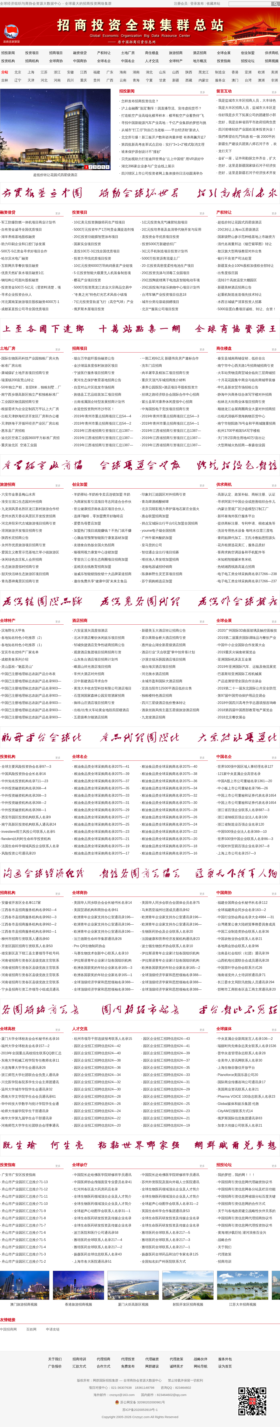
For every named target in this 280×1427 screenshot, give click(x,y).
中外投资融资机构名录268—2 (23, 802)
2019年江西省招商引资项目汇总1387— (103, 430)
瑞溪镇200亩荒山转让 (17, 380)
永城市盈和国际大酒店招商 (162, 681)
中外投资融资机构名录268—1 (23, 810)
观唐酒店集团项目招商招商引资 (97, 652)
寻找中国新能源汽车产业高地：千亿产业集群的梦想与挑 (163, 123)
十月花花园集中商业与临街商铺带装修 (246, 380)
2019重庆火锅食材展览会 (237, 652)
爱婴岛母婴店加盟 (87, 523)
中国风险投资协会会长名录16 (23, 774)
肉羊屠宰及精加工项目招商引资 (165, 373)
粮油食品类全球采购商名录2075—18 (169, 846)
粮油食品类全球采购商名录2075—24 (169, 824)
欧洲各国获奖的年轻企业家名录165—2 (171, 967)
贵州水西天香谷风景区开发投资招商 (28, 516)
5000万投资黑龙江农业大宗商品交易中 (103, 287)
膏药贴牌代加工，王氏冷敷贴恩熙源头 (246, 538)
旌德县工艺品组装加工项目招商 (97, 394)
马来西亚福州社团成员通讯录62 (166, 910)
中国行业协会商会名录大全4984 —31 (246, 917)
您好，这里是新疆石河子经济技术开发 (247, 174)
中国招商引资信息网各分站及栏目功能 (247, 1189)
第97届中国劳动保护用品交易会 (242, 695)
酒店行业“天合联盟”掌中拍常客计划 (168, 652)
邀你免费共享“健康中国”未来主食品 (100, 581)
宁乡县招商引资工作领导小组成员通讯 (30, 989)
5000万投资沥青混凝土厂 (161, 258)
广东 (109, 72)
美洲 (274, 72)
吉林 (4, 80)
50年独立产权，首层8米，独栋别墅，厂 (31, 387)
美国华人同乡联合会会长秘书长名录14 (103, 902)
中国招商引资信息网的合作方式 (241, 1203)
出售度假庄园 (228, 273)
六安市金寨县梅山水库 (18, 494)
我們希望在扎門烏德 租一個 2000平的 (246, 137)
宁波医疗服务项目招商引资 (94, 373)
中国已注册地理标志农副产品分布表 (28, 674)
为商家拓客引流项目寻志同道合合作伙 (103, 501)
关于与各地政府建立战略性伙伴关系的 (247, 1211)
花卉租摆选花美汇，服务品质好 (241, 545)
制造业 (220, 72)
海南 (123, 72)
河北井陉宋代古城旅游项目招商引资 (28, 523)
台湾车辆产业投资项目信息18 (164, 294)
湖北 (149, 72)
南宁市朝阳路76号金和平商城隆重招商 (247, 423)
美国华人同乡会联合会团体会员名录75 (171, 902)
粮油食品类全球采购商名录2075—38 (169, 774)
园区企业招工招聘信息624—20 (97, 1125)
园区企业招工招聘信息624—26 (97, 1104)
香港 (235, 72)
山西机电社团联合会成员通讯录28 (243, 960)
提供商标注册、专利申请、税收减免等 (246, 523)
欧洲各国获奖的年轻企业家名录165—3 (103, 967)
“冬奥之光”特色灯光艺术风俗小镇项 (100, 294)
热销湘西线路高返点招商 (236, 567)
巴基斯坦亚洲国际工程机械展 (240, 674)
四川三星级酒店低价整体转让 (164, 703)
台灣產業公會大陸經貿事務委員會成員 (246, 924)
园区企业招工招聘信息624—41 (166, 1046)
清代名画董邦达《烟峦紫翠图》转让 (245, 244)
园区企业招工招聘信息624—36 (97, 1067)
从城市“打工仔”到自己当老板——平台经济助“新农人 (160, 130)
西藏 (188, 80)
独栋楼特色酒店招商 (157, 695)
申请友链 (53, 1329)
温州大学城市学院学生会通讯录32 (27, 1089)
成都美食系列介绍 (14, 659)
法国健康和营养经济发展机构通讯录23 (171, 939)
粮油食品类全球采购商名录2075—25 (101, 824)
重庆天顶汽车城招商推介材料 (164, 380)
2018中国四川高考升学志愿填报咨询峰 (247, 703)
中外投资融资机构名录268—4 (23, 788)
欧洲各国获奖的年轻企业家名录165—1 (103, 975)
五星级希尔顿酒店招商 (91, 717)
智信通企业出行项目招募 (160, 552)
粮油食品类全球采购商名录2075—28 (169, 810)
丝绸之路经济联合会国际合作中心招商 (170, 394)
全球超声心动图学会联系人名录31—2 (170, 1203)
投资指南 (224, 61)
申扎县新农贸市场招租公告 (238, 387)
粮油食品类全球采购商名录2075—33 (101, 795)
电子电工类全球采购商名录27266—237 (247, 581)
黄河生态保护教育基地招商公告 (97, 380)
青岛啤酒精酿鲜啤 (155, 501)
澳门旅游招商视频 (26, 1304)
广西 (109, 80)
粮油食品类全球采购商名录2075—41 (101, 766)
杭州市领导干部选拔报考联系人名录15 (103, 1038)
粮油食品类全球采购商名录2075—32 (169, 795)
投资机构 (8, 61)
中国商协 (80, 61)
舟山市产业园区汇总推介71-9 (24, 1211)
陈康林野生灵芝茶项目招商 (162, 574)
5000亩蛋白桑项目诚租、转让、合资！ (247, 309)
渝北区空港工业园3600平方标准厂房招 (30, 438)
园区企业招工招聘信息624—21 (166, 1118)
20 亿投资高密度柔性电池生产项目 (168, 265)
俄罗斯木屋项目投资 (89, 309)
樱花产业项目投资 (87, 280)
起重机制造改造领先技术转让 (240, 294)
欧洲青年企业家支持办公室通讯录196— (104, 917)
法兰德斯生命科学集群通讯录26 (98, 939)
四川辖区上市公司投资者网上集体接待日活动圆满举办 (162, 173)
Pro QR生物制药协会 (89, 946)
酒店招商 (200, 53)
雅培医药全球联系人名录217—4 (98, 1240)
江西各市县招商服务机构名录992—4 (29, 910)
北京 (17, 72)
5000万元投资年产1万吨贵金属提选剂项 (104, 229)
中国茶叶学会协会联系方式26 (240, 967)
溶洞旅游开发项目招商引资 (21, 530)
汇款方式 (79, 1366)
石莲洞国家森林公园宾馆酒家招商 (99, 695)
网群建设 (152, 1366)
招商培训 (224, 1261)
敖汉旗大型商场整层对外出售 (240, 251)
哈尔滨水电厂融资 (14, 258)
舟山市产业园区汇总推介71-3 (24, 1254)
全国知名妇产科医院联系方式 (164, 1261)
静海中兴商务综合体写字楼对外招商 (245, 394)
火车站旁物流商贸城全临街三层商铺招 (246, 373)
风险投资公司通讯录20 (18, 853)
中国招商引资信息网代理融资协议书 (245, 1182)
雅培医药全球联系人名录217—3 (166, 1240)
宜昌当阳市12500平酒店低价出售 (167, 688)
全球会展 (224, 53)
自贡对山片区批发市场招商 (94, 387)
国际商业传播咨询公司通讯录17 (242, 1082)
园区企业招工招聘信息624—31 (166, 1082)
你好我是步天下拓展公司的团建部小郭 (247, 116)
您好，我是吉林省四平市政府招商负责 (247, 123)
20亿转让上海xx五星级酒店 (238, 229)
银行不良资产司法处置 (235, 258)
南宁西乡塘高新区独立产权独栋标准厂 (30, 394)
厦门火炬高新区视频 (135, 1304)
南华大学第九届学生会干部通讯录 (26, 1118)
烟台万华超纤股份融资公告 (94, 358)
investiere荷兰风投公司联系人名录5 (28, 831)
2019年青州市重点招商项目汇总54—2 (102, 423)
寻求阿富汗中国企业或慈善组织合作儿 (246, 501)
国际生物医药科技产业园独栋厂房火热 (30, 358)
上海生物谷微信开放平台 (236, 1067)
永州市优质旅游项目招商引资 (23, 545)
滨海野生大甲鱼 (13, 630)
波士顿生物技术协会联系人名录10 (167, 946)
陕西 (188, 72)
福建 (96, 72)
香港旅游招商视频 (80, 1304)
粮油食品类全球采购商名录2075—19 (101, 846)
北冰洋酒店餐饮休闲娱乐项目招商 (99, 638)
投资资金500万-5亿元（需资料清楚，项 (31, 287)
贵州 (96, 80)
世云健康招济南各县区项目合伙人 (99, 509)
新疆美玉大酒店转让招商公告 (164, 630)
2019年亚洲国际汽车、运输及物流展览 (247, 666)
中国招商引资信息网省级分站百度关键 (247, 1196)
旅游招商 (176, 53)
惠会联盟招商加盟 (155, 516)
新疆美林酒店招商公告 (235, 287)
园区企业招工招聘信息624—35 (166, 1067)
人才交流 (152, 61)
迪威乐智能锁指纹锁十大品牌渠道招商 (103, 574)
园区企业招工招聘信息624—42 (97, 1046)
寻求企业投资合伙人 (16, 294)
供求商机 (272, 53)
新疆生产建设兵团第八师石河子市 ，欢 (247, 145)
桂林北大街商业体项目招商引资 (241, 402)
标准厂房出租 (11, 365)
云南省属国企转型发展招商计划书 (99, 402)
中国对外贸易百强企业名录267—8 (243, 846)
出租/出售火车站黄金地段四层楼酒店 (101, 710)
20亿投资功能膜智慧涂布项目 (96, 237)
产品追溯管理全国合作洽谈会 (240, 681)
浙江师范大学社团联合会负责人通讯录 (30, 1075)
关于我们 (224, 1247)
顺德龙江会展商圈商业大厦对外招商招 (246, 409)
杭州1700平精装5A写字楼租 (239, 430)
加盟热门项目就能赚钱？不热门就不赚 (103, 530)
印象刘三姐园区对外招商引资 (164, 494)
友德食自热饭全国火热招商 (94, 545)
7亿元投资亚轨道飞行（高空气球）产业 (103, 302)
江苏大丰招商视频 (245, 1304)
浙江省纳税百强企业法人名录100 (242, 817)
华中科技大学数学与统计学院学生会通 (30, 1104)
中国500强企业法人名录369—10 (242, 831)
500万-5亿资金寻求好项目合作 (24, 251)
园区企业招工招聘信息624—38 (97, 1060)
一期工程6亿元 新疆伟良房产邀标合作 (170, 358)
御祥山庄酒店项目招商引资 (94, 703)
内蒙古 (204, 80)
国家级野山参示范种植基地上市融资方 (246, 237)
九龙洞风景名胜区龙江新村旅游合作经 (30, 509)
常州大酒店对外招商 (89, 674)
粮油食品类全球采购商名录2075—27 (101, 817)
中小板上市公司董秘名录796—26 (243, 788)
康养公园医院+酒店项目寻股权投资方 (170, 387)
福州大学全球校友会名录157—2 (25, 1046)
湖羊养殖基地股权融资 (18, 237)
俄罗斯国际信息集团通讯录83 (240, 1118)
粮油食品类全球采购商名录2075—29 (101, 810)
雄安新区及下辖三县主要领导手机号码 (30, 953)
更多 (202, 92)
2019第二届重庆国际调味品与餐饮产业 (247, 638)
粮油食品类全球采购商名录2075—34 (169, 788)
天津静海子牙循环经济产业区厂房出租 (30, 423)
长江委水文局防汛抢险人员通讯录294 (246, 982)
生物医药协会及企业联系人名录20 (167, 931)
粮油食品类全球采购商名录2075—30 (169, 802)
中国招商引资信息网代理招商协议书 (245, 1218)
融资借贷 (80, 53)
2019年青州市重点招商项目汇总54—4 (102, 416)
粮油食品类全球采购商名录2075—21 (101, 839)
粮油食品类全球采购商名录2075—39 (101, 774)
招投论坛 (248, 61)
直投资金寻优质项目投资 (160, 237)
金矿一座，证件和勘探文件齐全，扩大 (247, 159)
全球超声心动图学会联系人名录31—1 (102, 1211)
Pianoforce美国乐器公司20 (238, 1075)
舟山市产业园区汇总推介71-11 (25, 1196)
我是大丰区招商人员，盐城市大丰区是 (247, 109)
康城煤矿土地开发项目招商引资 (25, 373)
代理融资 (152, 1359)
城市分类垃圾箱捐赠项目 (160, 302)
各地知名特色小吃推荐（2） (22, 638)
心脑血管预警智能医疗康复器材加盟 (101, 538)
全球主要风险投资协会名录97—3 (26, 766)
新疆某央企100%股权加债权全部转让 (246, 265)
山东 (162, 72)
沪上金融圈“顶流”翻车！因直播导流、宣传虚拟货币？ (161, 108)
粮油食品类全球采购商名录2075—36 (169, 781)
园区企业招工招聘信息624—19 (166, 1125)
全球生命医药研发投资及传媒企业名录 (103, 1218)
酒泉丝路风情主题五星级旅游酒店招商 (170, 710)
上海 (31, 72)
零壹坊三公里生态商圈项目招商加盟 (101, 559)
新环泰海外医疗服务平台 (236, 516)
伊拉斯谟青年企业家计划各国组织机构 (170, 953)
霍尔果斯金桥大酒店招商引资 (164, 638)
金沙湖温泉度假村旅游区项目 (96, 365)
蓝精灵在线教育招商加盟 (92, 567)
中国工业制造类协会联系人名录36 (243, 931)
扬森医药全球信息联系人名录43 (98, 1254)
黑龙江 (204, 72)
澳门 (235, 80)
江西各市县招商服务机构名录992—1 (29, 931)
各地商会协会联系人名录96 (238, 946)
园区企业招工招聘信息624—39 (166, 1053)
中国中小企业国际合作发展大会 (241, 645)
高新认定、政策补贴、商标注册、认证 (246, 494)
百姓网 (31, 1329)
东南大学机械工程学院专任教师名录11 (30, 1060)
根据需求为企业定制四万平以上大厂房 (30, 409)
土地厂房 (128, 53)
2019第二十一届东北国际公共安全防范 (247, 688)
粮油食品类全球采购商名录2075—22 (169, 831)
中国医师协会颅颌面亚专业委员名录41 (103, 1182)
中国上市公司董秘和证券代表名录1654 (247, 795)
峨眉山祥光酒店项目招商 (92, 666)
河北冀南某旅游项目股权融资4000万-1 (30, 302)
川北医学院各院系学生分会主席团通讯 (30, 1082)
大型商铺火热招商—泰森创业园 (241, 445)
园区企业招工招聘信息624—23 (166, 1111)
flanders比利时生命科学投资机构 (26, 839)
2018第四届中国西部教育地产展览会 (245, 710)
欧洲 (261, 72)
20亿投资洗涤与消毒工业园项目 (166, 273)
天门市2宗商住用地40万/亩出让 (241, 438)
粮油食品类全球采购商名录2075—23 (101, 831)
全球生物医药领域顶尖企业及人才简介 (170, 1189)
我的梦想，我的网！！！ (236, 1175)
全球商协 (56, 61)
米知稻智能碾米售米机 (235, 559)
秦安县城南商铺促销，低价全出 (241, 358)
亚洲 (248, 72)
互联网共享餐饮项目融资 (20, 265)
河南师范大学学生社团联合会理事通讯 (30, 1125)
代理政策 (224, 1254)
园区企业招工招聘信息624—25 (166, 1104)
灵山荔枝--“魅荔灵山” (17, 666)
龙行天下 (225, 152)
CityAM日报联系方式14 (235, 1111)
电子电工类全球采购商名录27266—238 (247, 574)
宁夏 (149, 80)
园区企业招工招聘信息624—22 (97, 1118)
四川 (70, 80)
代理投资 (128, 1359)
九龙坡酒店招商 (153, 717)
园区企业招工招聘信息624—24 (97, 1111)
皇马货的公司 (152, 545)
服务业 (220, 80)
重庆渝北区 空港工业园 (20, 445)
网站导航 (200, 1366)
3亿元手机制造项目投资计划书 (165, 251)
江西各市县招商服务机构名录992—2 (29, 924)
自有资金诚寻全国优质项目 (21, 229)
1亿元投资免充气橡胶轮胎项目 (165, 222)
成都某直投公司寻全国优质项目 (25, 309)
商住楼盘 (152, 53)
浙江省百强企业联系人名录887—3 (243, 810)
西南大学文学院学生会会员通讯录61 (28, 1096)
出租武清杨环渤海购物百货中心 (241, 416)
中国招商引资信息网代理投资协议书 (245, 1225)
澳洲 (261, 80)
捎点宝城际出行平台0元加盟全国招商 (170, 523)
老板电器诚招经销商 (157, 567)
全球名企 (104, 61)
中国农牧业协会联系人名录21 (240, 939)
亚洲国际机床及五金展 (235, 659)
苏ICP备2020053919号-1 (140, 1409)
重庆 (83, 80)
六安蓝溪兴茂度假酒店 (91, 630)
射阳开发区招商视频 (190, 1304)
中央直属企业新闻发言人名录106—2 (245, 1038)
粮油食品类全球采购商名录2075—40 (169, 766)
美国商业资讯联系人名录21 (238, 1089)
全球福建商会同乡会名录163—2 (242, 910)
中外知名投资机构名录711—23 (24, 781)
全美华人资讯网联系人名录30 (240, 1060)
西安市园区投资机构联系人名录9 (26, 817)
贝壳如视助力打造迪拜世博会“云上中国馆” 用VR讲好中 (162, 159)
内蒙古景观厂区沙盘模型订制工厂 (243, 509)
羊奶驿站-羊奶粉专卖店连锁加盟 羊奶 (102, 494)
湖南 (136, 72)
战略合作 (224, 1240)
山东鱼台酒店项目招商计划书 (96, 659)
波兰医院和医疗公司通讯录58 (96, 1232)
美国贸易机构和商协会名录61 (96, 910)
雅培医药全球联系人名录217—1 (166, 1247)
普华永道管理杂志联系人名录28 (242, 1053)
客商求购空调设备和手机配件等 (241, 552)
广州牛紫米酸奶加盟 (157, 538)
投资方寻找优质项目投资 (92, 258)
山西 (175, 72)
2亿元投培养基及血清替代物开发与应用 (172, 229)
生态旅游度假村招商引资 (20, 567)
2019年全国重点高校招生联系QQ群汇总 (31, 1053)
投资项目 (32, 53)
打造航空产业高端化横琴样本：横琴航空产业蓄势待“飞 (162, 115)
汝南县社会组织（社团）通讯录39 (243, 953)
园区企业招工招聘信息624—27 (166, 1096)
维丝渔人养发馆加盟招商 (160, 559)
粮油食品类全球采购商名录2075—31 (101, 802)
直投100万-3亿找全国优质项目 (97, 251)
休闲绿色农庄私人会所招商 (21, 559)
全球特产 (176, 61)
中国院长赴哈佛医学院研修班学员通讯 (103, 1175)
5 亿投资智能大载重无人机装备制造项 (102, 273)
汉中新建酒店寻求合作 (91, 681)
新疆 (175, 80)
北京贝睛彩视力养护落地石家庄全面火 (170, 509)
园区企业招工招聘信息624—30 (97, 1089)
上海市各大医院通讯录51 (93, 1261)
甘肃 (162, 80)
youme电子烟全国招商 (159, 530)
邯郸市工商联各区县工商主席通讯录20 (247, 989)
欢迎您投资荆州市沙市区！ (94, 409)
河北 (44, 80)
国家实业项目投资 (87, 244)
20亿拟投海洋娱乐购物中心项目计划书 (171, 287)
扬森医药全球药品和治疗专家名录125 (170, 1254)
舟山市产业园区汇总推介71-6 (24, 1232)
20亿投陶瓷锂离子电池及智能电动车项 (171, 280)
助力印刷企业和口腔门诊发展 (23, 244)
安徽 (70, 72)
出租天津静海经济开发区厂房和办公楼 (30, 416)
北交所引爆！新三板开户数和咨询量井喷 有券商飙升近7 (163, 137)
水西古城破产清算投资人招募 (240, 302)
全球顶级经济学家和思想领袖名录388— (172, 975)
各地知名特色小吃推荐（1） (22, 645)
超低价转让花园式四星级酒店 (55, 175)
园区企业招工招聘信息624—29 (166, 1089)
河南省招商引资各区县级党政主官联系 (30, 960)
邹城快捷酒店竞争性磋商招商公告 (99, 645)
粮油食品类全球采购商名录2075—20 (169, 839)
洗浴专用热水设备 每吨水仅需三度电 (245, 530)
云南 (123, 80)
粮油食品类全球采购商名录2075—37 (101, 781)
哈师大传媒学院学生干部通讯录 (25, 1111)
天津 (31, 80)
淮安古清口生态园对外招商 (21, 501)
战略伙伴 (200, 1359)
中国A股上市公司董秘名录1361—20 (245, 781)
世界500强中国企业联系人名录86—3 (245, 839)
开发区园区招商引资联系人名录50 (27, 946)
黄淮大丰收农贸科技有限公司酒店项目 (103, 688)
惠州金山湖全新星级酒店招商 (164, 645)
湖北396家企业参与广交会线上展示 (148, 166)
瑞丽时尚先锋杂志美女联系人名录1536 (247, 1046)
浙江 (57, 72)
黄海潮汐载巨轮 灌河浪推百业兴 (242, 1232)
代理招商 (103, 1359)
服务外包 (225, 1359)
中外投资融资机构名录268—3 (23, 795)
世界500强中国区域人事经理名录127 (245, 766)
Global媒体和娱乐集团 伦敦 (238, 1104)
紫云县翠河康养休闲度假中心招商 (167, 402)
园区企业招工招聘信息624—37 (166, 1060)
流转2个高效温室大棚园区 (237, 280)
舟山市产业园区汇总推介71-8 (24, 1218)
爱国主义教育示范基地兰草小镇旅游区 (30, 552)
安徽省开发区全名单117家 (21, 902)
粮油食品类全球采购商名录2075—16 (169, 853)
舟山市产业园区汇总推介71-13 (25, 1182)
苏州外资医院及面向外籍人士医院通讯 (170, 1182)
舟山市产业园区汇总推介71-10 (25, 1203)
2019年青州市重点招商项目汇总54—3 (170, 416)
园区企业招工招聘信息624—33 (166, 1075)
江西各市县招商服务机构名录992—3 (29, 917)
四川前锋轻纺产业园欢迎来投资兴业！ (247, 130)
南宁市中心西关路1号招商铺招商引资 (246, 365)
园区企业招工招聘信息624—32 (97, 1082)
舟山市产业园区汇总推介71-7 (24, 1225)
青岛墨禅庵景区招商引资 (20, 581)
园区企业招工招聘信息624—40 (97, 1053)
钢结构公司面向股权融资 (20, 280)
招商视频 (272, 61)
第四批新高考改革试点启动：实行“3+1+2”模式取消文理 (162, 144)
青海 (136, 80)
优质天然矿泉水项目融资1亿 (22, 273)
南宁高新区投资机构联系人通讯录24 (28, 824)
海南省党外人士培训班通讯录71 (242, 975)
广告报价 (55, 1366)
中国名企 (128, 61)
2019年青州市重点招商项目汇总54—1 (170, 423)
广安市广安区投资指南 (19, 1175)
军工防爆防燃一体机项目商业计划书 (28, 222)
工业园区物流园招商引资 (20, 402)
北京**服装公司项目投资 (160, 309)
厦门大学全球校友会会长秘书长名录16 (30, 1038)
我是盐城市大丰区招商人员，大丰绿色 (247, 101)
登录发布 (197, 3)
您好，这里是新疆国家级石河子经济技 (247, 166)
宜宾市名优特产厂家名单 (20, 652)
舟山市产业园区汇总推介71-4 (24, 1247)
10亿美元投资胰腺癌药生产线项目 (99, 222)
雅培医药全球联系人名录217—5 (166, 1232)
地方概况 (200, 61)
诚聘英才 (176, 1366)
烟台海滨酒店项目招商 (159, 666)
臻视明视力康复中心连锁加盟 (96, 552)
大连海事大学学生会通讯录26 (23, 1067)
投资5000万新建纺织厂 (159, 244)
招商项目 (56, 53)
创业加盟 (248, 53)
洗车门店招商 (152, 365)
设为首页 (225, 1366)
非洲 (274, 80)
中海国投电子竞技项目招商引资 (165, 409)
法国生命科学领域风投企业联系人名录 (30, 846)
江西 (83, 72)
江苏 (44, 72)
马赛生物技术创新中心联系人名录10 (101, 953)
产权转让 (104, 53)
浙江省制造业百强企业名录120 (241, 824)
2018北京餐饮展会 (232, 717)
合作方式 (103, 1366)
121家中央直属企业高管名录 (239, 774)
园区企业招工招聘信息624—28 (97, 1096)
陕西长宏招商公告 (15, 538)
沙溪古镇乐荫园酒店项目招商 (164, 659)
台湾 (248, 80)
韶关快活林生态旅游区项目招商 (25, 574)
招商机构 (32, 61)
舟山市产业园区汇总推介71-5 (24, 1240)
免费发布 (128, 1366)
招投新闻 (8, 53)
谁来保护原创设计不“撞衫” (141, 152)
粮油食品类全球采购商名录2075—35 (101, 788)
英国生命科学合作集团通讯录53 (166, 1211)
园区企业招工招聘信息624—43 (166, 1038)
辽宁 (17, 80)
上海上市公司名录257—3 (237, 853)
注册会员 (181, 3)
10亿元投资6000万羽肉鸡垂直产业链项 (103, 265)
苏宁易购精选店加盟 (157, 581)
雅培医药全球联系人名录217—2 (98, 1247)
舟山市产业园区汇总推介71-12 (25, 1189)
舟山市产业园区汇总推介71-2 (24, 1261)
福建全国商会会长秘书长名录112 (242, 902)
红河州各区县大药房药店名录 (96, 1189)
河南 (57, 80)
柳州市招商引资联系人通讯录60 (25, 939)
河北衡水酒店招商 (155, 674)
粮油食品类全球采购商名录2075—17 (101, 853)
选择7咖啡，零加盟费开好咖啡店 (98, 516)
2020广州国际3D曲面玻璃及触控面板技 (247, 630)
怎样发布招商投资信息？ (140, 101)
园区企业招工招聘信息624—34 (97, 1075)
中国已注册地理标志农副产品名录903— (31, 681)
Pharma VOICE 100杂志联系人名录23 (246, 1096)
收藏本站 (213, 3)
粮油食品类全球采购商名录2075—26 (169, 817)
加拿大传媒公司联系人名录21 (240, 1125)
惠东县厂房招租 (13, 430)
